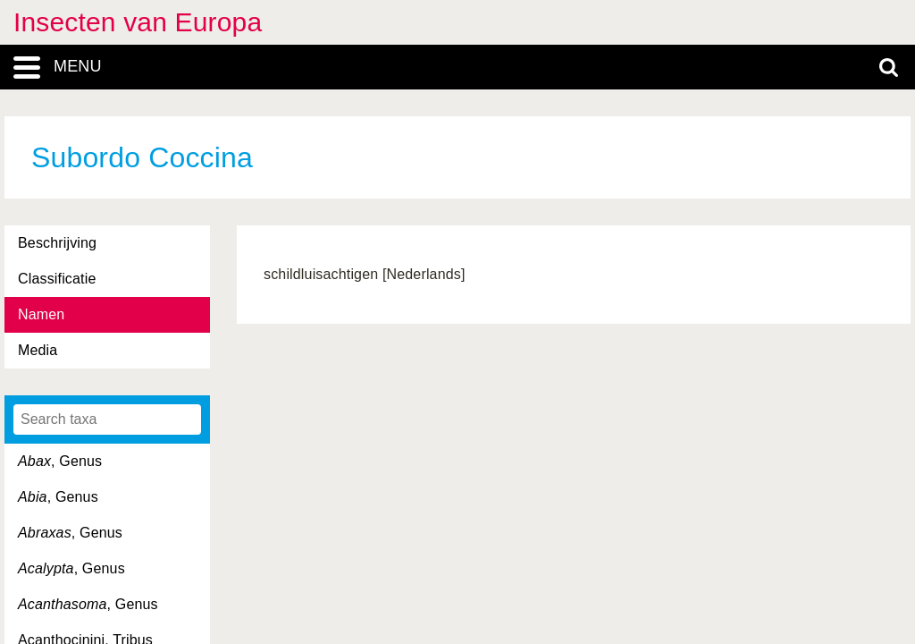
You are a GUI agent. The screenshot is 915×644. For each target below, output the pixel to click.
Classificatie (57, 278)
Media (37, 350)
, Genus (60, 461)
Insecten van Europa (137, 22)
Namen (41, 314)
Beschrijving (57, 242)
